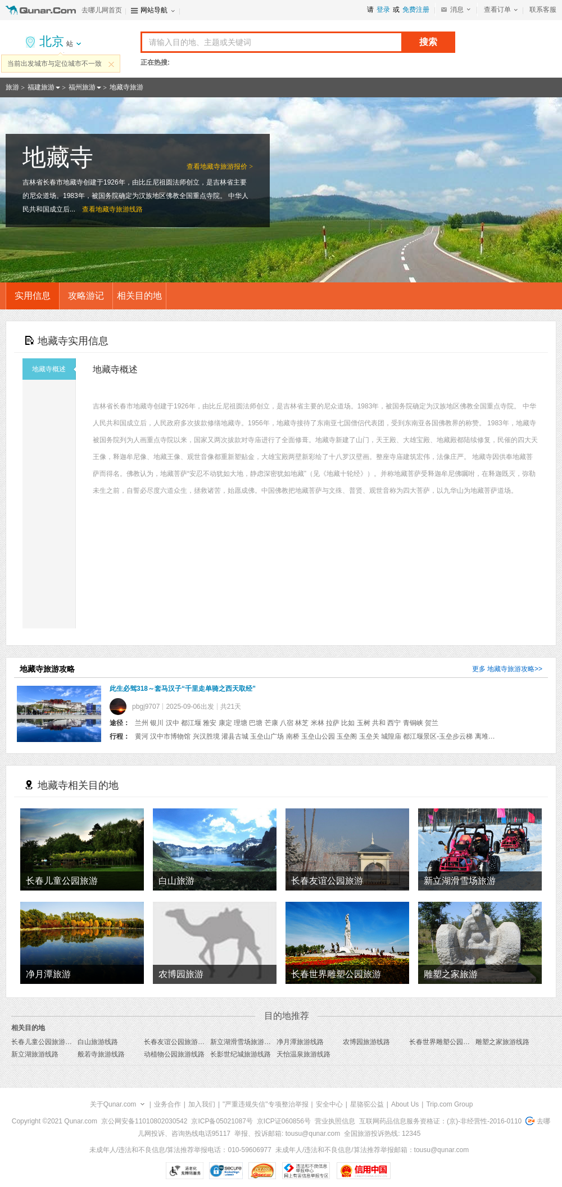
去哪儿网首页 (101, 10)
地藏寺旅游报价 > (226, 166)
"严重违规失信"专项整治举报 (266, 1104)
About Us (405, 1104)
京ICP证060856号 (284, 1121)
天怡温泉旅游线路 (303, 1054)
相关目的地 (139, 295)
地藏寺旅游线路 (119, 209)
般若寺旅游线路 (101, 1054)
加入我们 (201, 1104)
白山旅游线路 (98, 1042)
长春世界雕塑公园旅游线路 (449, 1042)
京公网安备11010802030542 (144, 1121)
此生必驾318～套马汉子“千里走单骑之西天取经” (183, 689)
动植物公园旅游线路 (174, 1054)
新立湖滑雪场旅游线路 (244, 1042)
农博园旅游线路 (366, 1042)
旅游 (12, 87)
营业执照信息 (335, 1121)
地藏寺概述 (54, 369)
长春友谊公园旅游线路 (177, 1042)
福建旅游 (41, 87)
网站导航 (153, 10)
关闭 (111, 64)
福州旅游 (82, 87)
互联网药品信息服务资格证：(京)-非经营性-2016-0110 (440, 1121)
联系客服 (542, 10)
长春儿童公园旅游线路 (45, 1042)
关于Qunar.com (113, 1104)
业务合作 (167, 1104)
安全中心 (329, 1104)
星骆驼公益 (367, 1104)
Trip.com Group (449, 1104)
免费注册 (415, 10)
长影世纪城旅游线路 (240, 1054)
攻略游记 (86, 295)
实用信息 (33, 295)
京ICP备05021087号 (221, 1121)
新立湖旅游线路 (34, 1054)
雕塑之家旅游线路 (502, 1042)
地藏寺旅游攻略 (510, 669)
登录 (383, 10)
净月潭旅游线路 (300, 1042)
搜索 (428, 42)
